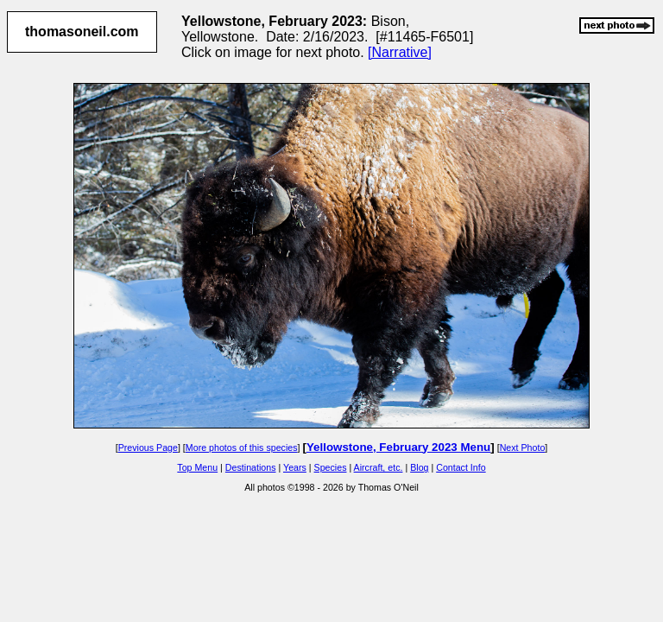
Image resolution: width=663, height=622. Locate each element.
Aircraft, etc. (378, 467)
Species (330, 467)
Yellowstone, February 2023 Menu (398, 447)
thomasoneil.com (82, 31)
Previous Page (148, 447)
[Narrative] (400, 52)
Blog (419, 467)
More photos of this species (242, 447)
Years (294, 467)
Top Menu (197, 467)
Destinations (250, 467)
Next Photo (523, 447)
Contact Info (460, 467)
